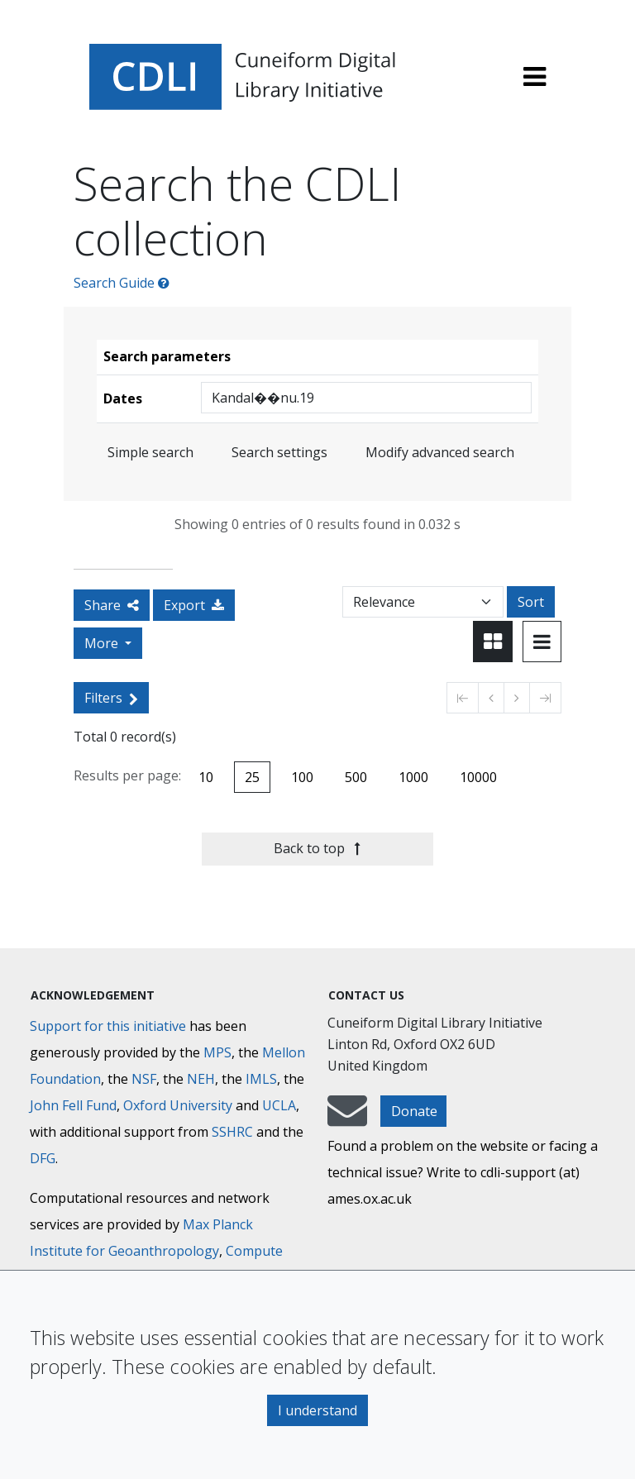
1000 (413, 777)
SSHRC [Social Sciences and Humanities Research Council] (232, 1132)
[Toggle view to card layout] (493, 641)
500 (356, 777)
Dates (122, 398)
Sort (531, 602)
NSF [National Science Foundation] (143, 1079)
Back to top (317, 848)
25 (252, 777)
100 (302, 777)
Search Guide (121, 283)
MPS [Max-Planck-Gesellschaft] (217, 1052)
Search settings (279, 452)
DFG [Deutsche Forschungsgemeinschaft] (42, 1158)
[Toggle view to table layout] (542, 641)
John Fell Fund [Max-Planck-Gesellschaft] (73, 1105)
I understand (317, 1410)
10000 (478, 777)
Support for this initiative (108, 1026)
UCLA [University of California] (279, 1105)
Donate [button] (414, 1111)
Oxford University (177, 1105)
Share (111, 605)
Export (194, 605)
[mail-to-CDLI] (347, 1118)
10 (205, 777)
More (103, 643)
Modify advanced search (439, 452)
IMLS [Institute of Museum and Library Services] (261, 1079)
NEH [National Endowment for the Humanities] (201, 1079)
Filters (111, 698)
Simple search (150, 452)
